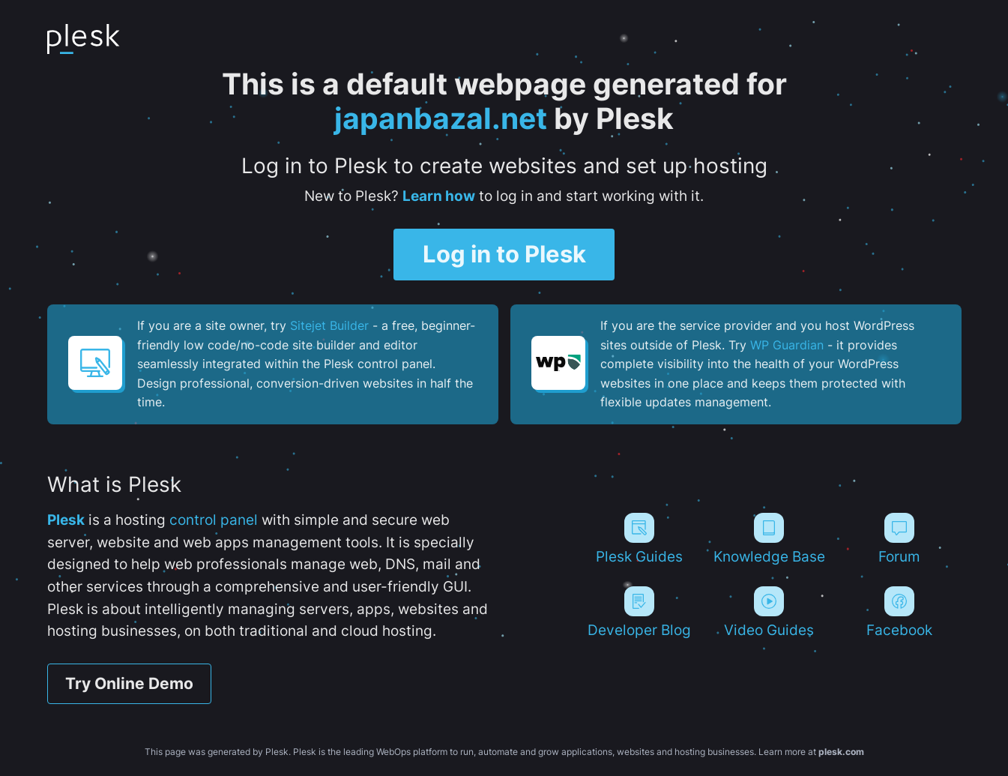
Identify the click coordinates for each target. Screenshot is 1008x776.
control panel (213, 519)
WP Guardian (787, 344)
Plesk (66, 519)
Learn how (438, 195)
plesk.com (841, 751)
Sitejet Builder (329, 325)
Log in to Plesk (504, 254)
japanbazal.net (440, 118)
